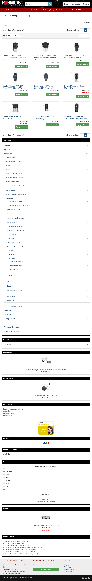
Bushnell (7, 469)
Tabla (17, 36)
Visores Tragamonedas (11, 331)
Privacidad (6, 411)
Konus (6, 477)
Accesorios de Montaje (14, 201)
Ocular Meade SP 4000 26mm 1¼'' (16, 543)
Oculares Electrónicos (16, 276)
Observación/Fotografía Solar (15, 186)
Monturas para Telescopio (15, 218)
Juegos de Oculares (17, 261)
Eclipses (8, 165)
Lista (10, 36)
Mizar (6, 483)
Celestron (7, 472)
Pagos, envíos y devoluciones (13, 409)
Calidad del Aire (9, 310)
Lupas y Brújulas (9, 319)
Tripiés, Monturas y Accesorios (15, 194)
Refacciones (9, 300)
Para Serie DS (12, 234)
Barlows (11, 250)
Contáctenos (7, 415)
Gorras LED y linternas (14, 290)
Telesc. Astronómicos (12, 182)
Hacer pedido (75, 4)
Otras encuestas (50, 502)
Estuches (10, 286)
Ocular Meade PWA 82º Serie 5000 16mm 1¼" (74, 57)
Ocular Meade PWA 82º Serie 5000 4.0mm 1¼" (13, 87)
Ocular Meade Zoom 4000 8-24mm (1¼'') (18, 545)
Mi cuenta (86, 4)
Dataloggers (8, 314)
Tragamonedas (10, 190)
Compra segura (8, 413)
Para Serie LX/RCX (13, 243)
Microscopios (8, 323)
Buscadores (11, 214)
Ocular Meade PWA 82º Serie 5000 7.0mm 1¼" (43, 87)
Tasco (6, 486)
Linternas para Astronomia (14, 173)
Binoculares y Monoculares (13, 306)
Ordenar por (84, 36)
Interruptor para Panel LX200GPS (46, 395)
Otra (5, 489)
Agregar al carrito (21, 66)
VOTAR (45, 494)
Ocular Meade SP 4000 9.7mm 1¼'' (16, 541)
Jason (6, 474)
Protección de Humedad (15, 226)
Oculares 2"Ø (14, 270)
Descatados (7, 352)
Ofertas (6, 509)
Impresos (8, 169)
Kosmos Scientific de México (22, 578)
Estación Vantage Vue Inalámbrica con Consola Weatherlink (46, 370)
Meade (6, 480)
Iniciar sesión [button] (46, 569)
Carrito (66, 4)
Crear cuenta (37, 565)
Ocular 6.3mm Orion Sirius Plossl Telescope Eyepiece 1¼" (44, 58)
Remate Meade (10, 157)
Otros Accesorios (12, 222)
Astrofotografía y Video (13, 161)
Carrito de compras (10, 450)
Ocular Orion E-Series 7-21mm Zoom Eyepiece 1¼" (75, 117)
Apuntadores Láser (13, 210)
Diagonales (12, 254)
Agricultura (7, 150)
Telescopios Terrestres (11, 327)
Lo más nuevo (8, 378)
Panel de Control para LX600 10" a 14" (46, 526)
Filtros (9, 282)
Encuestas (7, 462)
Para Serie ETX (12, 238)
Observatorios (10, 296)
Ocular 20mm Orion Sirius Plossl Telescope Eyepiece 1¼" (14, 58)
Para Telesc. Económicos (15, 230)
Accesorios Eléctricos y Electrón (17, 205)
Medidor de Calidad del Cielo (15, 177)
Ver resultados (41, 502)
